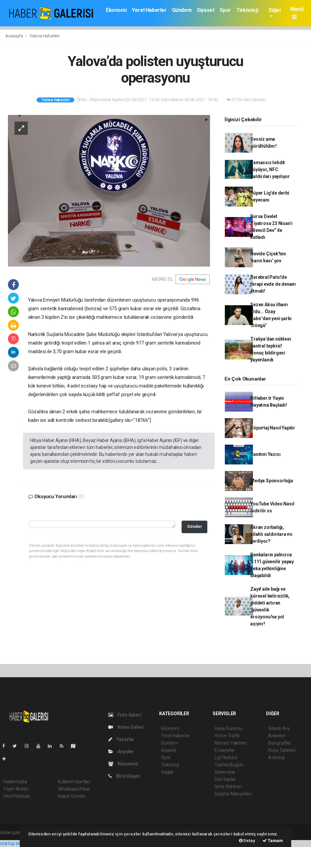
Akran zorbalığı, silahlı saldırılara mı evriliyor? (271, 534)
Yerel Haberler (149, 10)
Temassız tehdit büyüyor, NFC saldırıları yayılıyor (270, 169)
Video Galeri (125, 727)
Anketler (276, 735)
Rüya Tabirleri (281, 750)
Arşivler (121, 751)
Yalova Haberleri (44, 35)
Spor (225, 10)
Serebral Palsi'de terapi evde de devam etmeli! (273, 284)
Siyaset (205, 10)
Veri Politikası (16, 796)
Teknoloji (247, 10)
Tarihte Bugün (229, 764)
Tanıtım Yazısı (265, 454)
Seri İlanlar (225, 779)
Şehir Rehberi (228, 786)
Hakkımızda (15, 781)
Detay (247, 840)
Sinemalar (225, 772)
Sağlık (167, 772)
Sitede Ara (279, 728)
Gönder (194, 526)
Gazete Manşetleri (233, 793)
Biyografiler (280, 743)
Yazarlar (121, 739)
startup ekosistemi (19, 843)
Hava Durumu (228, 728)
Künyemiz (123, 763)
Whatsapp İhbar (74, 789)
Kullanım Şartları (74, 781)
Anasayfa (14, 35)
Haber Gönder (72, 796)
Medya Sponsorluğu (271, 480)
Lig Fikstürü (226, 757)
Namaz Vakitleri (231, 743)
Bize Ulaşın (124, 776)
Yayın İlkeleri (15, 789)
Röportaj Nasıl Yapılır (272, 427)
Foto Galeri (124, 715)
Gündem (182, 10)
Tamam (272, 840)
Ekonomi (116, 10)
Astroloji (276, 757)
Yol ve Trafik (227, 735)
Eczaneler (225, 750)
